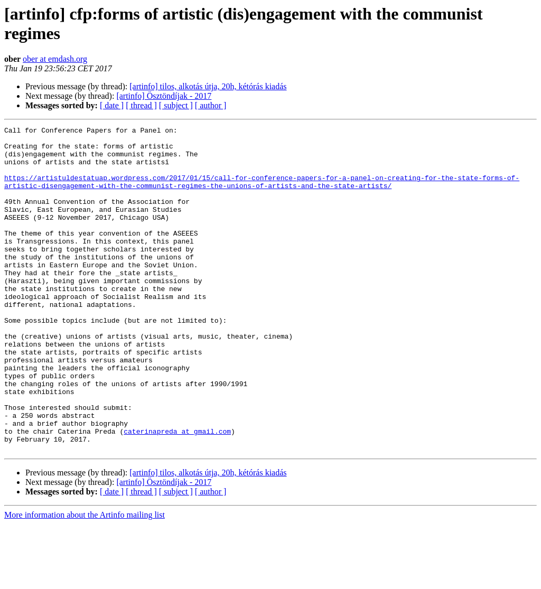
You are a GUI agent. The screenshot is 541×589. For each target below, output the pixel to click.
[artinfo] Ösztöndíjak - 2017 (163, 95)
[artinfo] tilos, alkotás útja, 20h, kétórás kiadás (207, 86)
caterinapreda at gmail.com (177, 493)
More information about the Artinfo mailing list (84, 579)
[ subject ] (176, 105)
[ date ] (112, 105)
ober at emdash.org (55, 58)
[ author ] (211, 105)
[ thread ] (141, 105)
